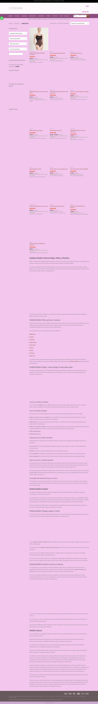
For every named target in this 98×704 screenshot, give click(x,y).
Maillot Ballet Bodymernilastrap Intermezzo (37, 53)
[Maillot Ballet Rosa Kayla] (59, 116)
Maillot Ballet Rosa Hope (35, 169)
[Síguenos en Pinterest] (21, 8)
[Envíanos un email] (18, 8)
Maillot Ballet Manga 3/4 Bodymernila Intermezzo (59, 92)
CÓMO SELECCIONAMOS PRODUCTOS (25, 699)
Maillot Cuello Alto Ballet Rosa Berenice (77, 206)
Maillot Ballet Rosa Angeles (35, 130)
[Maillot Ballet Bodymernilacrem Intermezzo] (79, 116)
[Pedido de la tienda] (79, 23)
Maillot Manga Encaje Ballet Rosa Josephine (37, 244)
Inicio (11, 23)
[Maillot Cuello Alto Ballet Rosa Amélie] (79, 77)
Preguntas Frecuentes (32, 696)
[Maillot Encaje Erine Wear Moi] (59, 192)
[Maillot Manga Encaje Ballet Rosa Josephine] (38, 229)
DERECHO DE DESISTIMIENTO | (40, 699)
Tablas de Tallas (50, 696)
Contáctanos (12, 697)
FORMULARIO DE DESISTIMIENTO (54, 699)
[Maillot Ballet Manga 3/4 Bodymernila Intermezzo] (59, 77)
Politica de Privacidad (80, 696)
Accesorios (41, 16)
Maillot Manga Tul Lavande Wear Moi (59, 169)
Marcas (67, 16)
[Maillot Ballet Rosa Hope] (38, 154)
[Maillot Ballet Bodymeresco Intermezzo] (38, 192)
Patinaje (55, 16)
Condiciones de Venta (19, 696)
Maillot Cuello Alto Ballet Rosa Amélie (79, 91)
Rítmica (49, 16)
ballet (40, 405)
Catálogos (42, 696)
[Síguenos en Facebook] (10, 8)
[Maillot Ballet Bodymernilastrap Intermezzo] (38, 39)
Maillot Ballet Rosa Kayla (56, 130)
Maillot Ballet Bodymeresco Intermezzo (38, 206)
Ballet (11, 16)
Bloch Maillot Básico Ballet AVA (57, 53)
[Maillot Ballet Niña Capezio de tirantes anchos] (38, 77)
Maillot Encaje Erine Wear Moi (57, 206)
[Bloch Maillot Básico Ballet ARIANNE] (79, 154)
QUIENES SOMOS (12, 699)
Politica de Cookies (67, 696)
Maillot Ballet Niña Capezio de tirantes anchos (38, 92)
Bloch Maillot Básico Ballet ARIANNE (79, 169)
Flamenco (25, 16)
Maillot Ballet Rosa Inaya (76, 53)
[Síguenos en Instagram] (13, 8)
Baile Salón (33, 16)
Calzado (17, 16)
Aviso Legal (58, 696)
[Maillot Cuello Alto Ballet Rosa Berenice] (79, 192)
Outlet (61, 16)
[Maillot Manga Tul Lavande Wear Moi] (59, 154)
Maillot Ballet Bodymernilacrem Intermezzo (78, 131)
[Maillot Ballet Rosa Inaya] (79, 39)
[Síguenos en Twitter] (15, 8)
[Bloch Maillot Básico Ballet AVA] (59, 39)
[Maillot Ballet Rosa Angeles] (38, 116)
